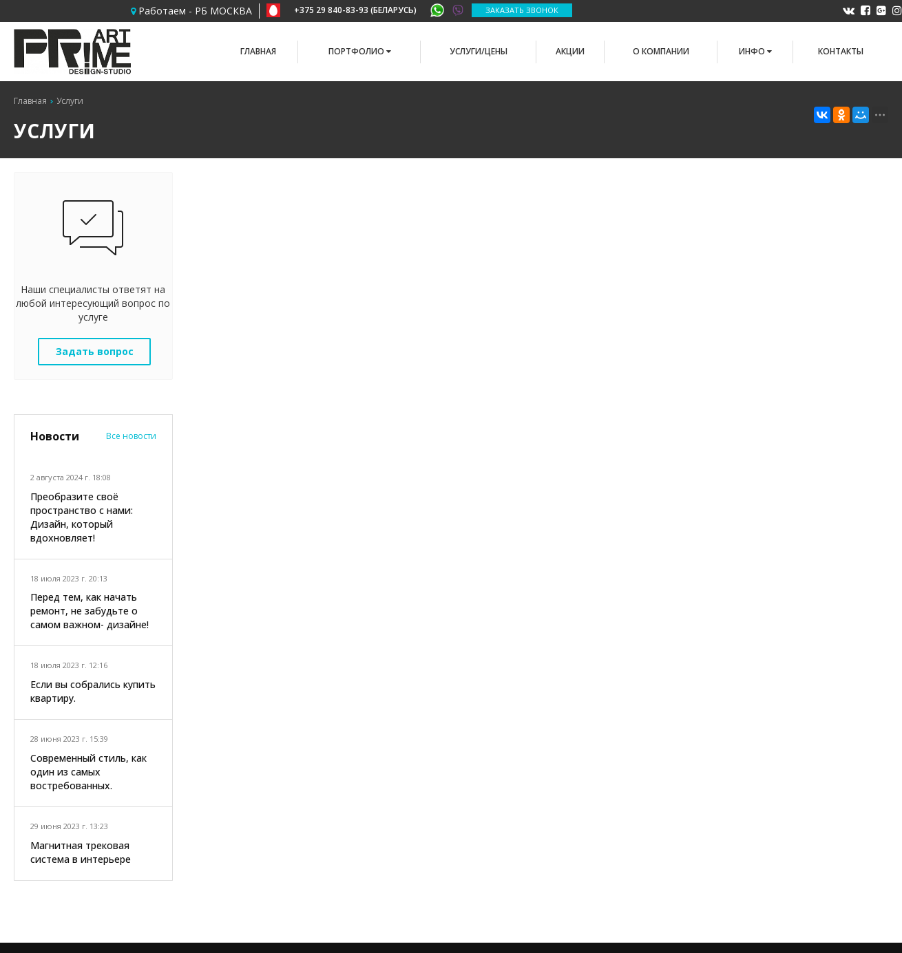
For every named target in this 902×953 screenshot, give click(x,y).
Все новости (131, 436)
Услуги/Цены (478, 51)
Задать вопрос (95, 351)
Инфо (755, 51)
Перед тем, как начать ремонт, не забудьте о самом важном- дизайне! (89, 610)
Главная (258, 51)
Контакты (840, 51)
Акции (570, 51)
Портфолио (359, 51)
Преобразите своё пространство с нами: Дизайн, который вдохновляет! (81, 517)
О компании (661, 51)
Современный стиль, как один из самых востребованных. (88, 771)
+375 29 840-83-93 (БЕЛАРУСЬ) (365, 10)
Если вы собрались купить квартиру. (93, 691)
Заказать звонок (521, 10)
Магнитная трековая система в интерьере (80, 852)
